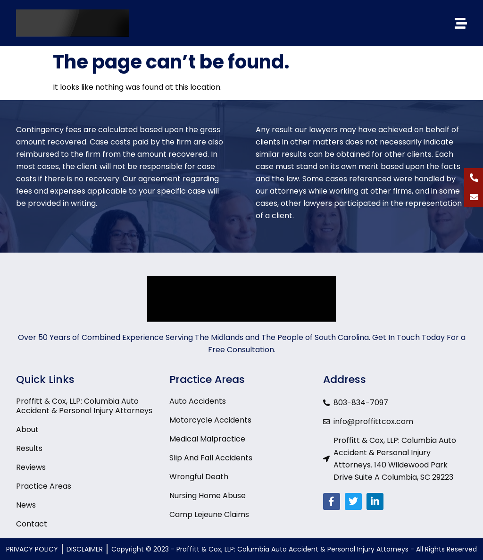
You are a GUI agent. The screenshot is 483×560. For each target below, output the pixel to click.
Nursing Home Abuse (207, 496)
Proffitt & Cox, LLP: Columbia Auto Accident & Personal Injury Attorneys (84, 406)
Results (29, 448)
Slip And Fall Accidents (210, 458)
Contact (31, 524)
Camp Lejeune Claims (209, 514)
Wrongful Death (198, 477)
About (27, 429)
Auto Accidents (197, 401)
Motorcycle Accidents (210, 420)
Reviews (31, 467)
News (26, 505)
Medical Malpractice (207, 439)
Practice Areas (43, 486)
